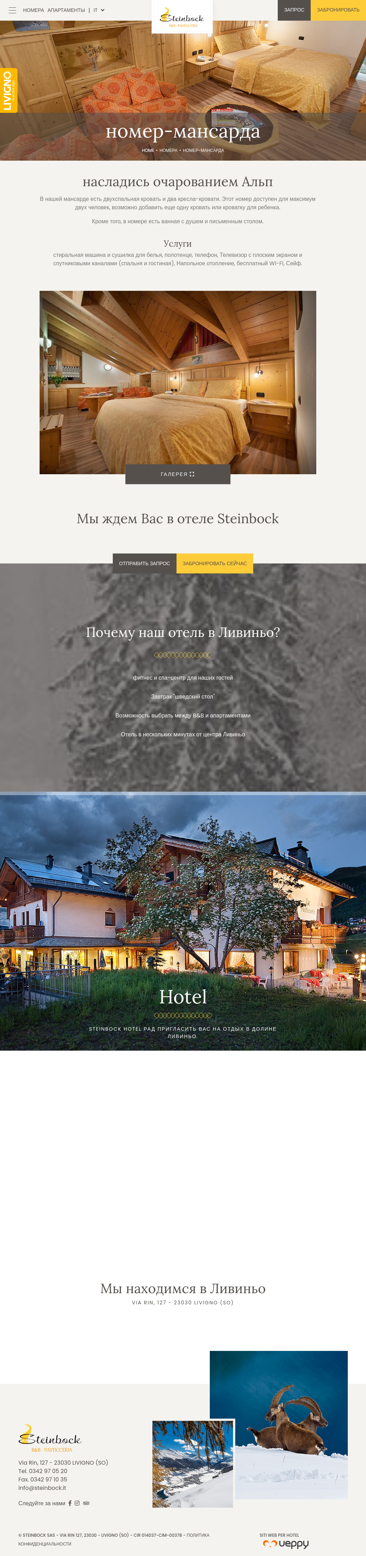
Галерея (178, 474)
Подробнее (183, 921)
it (95, 10)
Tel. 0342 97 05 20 (43, 1471)
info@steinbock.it (42, 1488)
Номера (33, 10)
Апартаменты (66, 10)
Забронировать (338, 9)
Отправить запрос (144, 563)
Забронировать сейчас (215, 563)
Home (148, 150)
